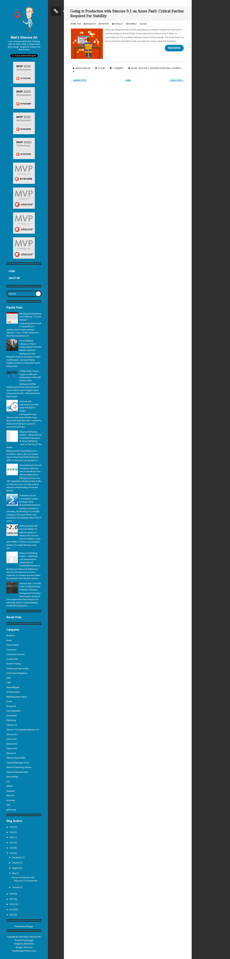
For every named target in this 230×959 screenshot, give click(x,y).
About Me (14, 278)
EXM (8, 678)
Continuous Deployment (17, 668)
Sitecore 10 (11, 725)
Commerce (11, 649)
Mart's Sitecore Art (24, 37)
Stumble (131, 24)
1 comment (117, 68)
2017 (12, 899)
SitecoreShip (12, 776)
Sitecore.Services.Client (17, 772)
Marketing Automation (16, 697)
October (16, 863)
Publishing (11, 720)
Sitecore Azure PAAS (16, 758)
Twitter (104, 24)
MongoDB (11, 706)
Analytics (10, 635)
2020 (12, 848)
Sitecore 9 (11, 753)
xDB (8, 805)
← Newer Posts (78, 80)
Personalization (13, 711)
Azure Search (12, 645)
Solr (8, 781)
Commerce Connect (15, 654)
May (14, 873)
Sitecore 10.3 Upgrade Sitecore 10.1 (22, 729)
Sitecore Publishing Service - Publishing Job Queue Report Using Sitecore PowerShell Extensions (29, 559)
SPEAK (9, 786)
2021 (12, 842)
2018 (12, 894)
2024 (12, 827)
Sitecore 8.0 (11, 734)
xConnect (10, 800)
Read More (174, 48)
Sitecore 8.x (11, 748)
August (15, 868)
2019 (12, 853)
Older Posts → (177, 80)
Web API (10, 795)
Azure (9, 640)
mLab (9, 701)
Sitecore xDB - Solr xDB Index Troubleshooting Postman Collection (30, 586)
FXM (8, 682)
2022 (12, 837)
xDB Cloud (11, 810)
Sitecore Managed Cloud (17, 762)
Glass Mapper (12, 687)
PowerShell (11, 715)
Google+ (117, 24)
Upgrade (10, 791)
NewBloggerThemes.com (24, 951)
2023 (12, 832)
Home (12, 271)
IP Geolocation (13, 692)
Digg (143, 24)
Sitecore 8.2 (11, 744)
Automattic (29, 944)
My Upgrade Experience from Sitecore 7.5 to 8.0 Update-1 (30, 316)
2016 (12, 904)
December (17, 857)
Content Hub (12, 659)
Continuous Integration (16, 673)
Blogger (29, 926)
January (16, 887)
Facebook (90, 24)
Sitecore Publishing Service (18, 767)
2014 (12, 915)
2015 (12, 909)
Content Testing (13, 664)
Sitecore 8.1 (11, 739)
